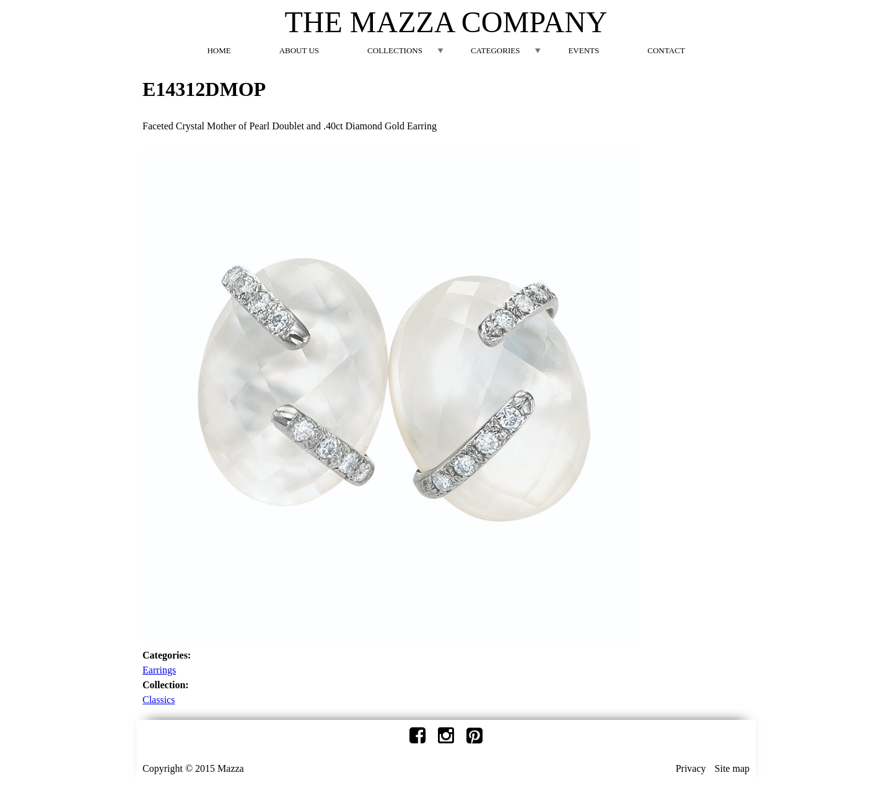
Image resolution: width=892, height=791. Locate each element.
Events (583, 50)
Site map (732, 768)
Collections (394, 50)
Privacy (691, 768)
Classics (158, 699)
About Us (299, 50)
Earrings (159, 670)
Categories (495, 50)
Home (218, 50)
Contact (665, 50)
